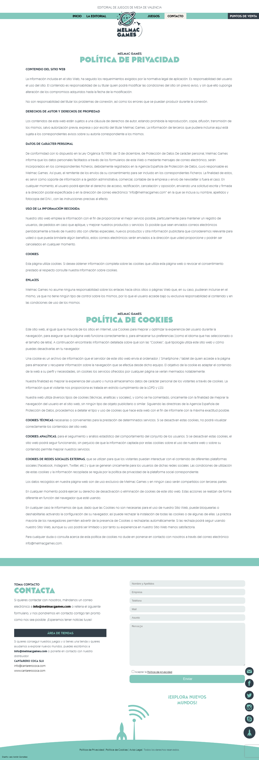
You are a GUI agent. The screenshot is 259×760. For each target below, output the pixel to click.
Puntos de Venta (243, 16)
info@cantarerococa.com (30, 665)
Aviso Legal (136, 749)
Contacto (175, 16)
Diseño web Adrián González (15, 757)
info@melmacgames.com (52, 606)
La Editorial (96, 16)
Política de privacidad (159, 671)
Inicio (77, 16)
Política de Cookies (117, 749)
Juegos (154, 16)
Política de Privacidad (92, 749)
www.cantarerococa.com (29, 670)
